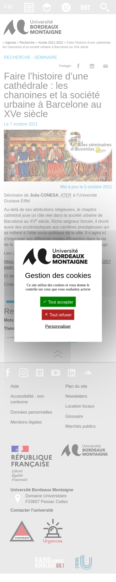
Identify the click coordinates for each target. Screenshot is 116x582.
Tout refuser (58, 315)
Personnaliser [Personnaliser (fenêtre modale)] (58, 326)
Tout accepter (58, 302)
